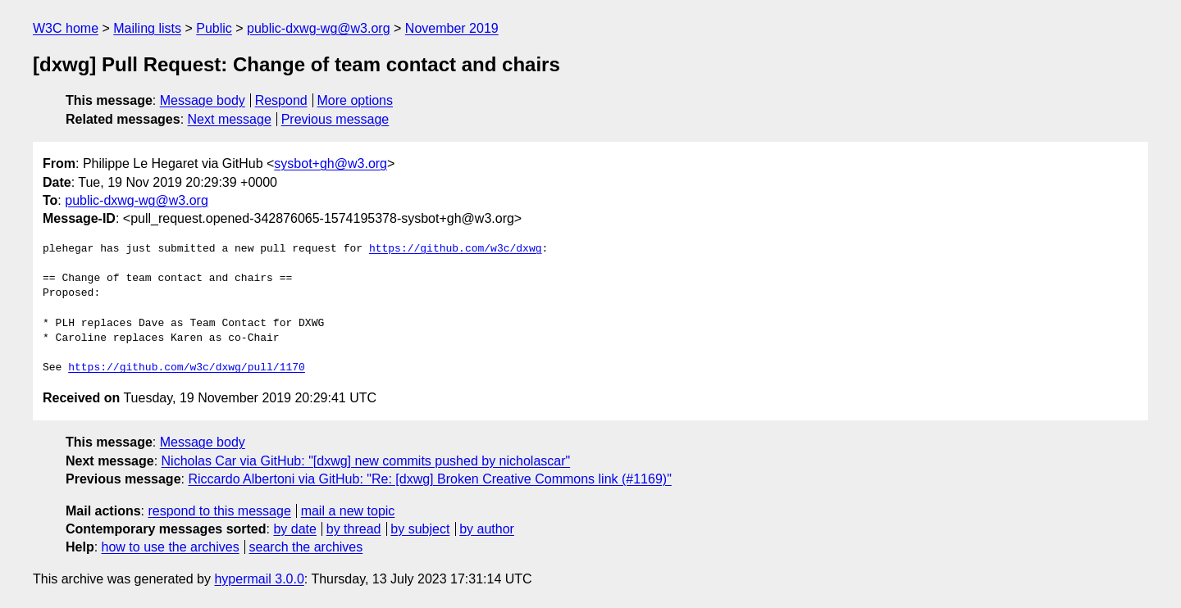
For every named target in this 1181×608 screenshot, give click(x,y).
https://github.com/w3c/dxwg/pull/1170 (186, 368)
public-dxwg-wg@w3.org (318, 28)
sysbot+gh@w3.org (330, 163)
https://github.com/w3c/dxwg (455, 249)
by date (294, 529)
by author (486, 529)
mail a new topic (348, 511)
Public (214, 28)
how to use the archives (170, 547)
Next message (229, 119)
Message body (202, 100)
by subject (419, 529)
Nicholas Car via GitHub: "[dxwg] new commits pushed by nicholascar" (366, 461)
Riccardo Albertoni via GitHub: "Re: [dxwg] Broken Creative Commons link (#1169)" (429, 479)
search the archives (306, 547)
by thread (353, 529)
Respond (281, 100)
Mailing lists (147, 28)
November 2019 (452, 28)
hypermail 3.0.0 (258, 579)
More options (355, 100)
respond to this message (219, 511)
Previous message (335, 119)
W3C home (65, 28)
